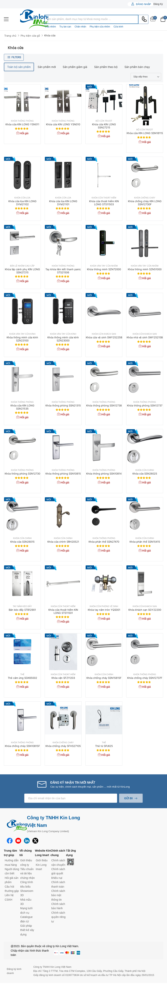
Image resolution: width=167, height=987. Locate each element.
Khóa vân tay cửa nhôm (104, 266)
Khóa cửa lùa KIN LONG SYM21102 (22, 203)
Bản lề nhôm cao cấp (22, 266)
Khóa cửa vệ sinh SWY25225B (104, 337)
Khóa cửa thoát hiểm (104, 198)
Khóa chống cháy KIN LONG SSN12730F (145, 203)
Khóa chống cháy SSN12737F (144, 677)
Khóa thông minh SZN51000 (145, 269)
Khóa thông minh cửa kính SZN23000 (63, 339)
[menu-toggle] (6, 19)
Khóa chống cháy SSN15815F (104, 677)
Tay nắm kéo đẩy (22, 606)
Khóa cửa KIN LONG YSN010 (63, 124)
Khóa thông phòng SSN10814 (104, 473)
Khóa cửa (49, 35)
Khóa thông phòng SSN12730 (22, 473)
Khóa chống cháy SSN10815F (22, 745)
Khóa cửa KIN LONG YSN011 (22, 124)
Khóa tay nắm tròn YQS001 (104, 609)
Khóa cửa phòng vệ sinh (104, 606)
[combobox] (91, 19)
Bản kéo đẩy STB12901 (22, 609)
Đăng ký (158, 4)
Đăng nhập (143, 4)
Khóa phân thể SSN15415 (145, 541)
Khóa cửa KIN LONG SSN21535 (22, 407)
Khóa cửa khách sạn (104, 334)
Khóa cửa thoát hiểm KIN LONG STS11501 (63, 611)
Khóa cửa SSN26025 (144, 473)
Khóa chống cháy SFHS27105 (63, 745)
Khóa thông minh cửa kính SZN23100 (22, 339)
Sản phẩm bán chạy (137, 66)
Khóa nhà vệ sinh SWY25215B (145, 337)
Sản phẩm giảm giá (75, 66)
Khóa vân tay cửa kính (22, 334)
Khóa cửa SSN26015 (22, 541)
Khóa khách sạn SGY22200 (144, 609)
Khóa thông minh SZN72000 (104, 269)
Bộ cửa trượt (104, 121)
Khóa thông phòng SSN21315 (63, 405)
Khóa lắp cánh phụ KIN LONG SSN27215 (22, 271)
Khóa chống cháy (144, 198)
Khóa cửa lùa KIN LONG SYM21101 (63, 203)
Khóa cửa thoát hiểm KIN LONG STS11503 (104, 203)
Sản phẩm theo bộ (105, 66)
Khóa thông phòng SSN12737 (144, 405)
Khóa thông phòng (22, 121)
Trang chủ (10, 35)
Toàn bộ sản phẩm (19, 66)
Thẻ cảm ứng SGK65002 (22, 677)
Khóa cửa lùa (22, 198)
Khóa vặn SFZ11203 (63, 677)
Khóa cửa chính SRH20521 (63, 541)
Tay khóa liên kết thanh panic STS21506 (63, 271)
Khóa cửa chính (144, 470)
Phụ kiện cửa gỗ (30, 35)
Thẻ (22, 674)
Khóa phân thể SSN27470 (104, 541)
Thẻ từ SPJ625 (104, 745)
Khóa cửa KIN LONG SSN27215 (104, 126)
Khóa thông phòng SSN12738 (104, 405)
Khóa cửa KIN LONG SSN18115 (145, 133)
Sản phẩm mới (47, 66)
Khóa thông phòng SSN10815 (63, 473)
